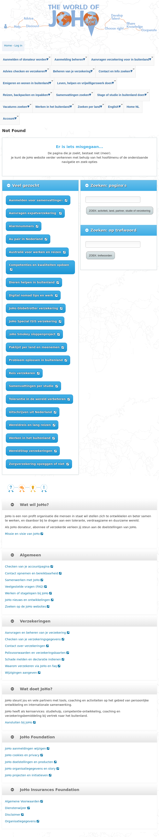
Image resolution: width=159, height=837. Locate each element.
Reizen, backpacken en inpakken (26, 94)
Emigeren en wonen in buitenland (26, 82)
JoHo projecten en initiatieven (28, 775)
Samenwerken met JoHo (24, 580)
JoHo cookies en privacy (24, 755)
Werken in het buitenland (53, 106)
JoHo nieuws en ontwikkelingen (29, 600)
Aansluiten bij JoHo (20, 722)
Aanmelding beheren (69, 58)
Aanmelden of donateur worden (25, 58)
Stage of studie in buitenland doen (121, 94)
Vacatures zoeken (15, 106)
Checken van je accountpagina (29, 566)
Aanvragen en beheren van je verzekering (37, 632)
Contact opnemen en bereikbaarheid (33, 573)
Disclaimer (14, 814)
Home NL (133, 106)
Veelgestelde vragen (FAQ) (26, 586)
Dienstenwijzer (17, 808)
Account (9, 117)
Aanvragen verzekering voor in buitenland (120, 58)
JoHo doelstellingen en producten (31, 762)
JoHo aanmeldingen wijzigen (27, 748)
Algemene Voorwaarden (24, 801)
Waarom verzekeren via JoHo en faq (32, 666)
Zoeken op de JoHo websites (27, 606)
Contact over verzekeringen (27, 646)
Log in (18, 45)
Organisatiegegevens (22, 821)
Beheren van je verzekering (72, 70)
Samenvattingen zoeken (73, 94)
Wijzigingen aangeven (22, 672)
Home (8, 45)
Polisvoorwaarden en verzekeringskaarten (37, 652)
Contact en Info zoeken (115, 70)
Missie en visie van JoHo (24, 533)
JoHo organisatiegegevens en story (32, 768)
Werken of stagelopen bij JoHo (28, 593)
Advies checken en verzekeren (24, 70)
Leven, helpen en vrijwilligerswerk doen (85, 82)
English (114, 106)
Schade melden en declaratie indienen (34, 659)
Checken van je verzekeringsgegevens (34, 639)
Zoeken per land (89, 106)
